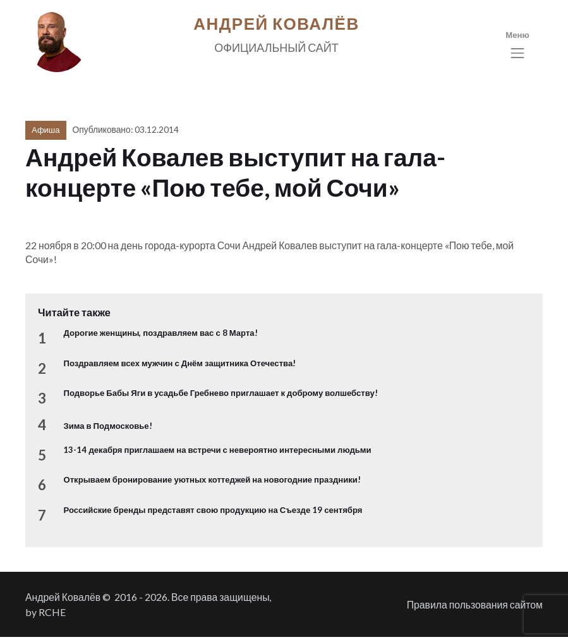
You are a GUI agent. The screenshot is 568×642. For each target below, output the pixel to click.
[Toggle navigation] (517, 47)
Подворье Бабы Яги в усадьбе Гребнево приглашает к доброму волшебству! (220, 398)
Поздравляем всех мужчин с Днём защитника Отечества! (179, 367)
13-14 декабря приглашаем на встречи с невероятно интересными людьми (217, 455)
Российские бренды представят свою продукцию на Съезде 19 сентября (212, 514)
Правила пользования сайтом (475, 609)
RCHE (52, 617)
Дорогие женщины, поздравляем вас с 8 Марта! (160, 338)
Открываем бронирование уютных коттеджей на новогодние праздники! (211, 484)
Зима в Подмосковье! (107, 431)
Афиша (45, 135)
